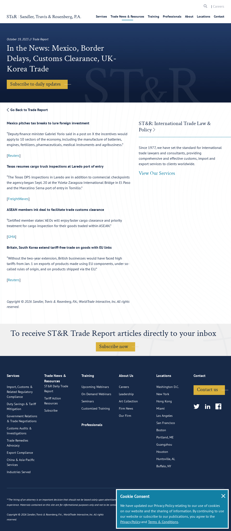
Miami (160, 426)
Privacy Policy (130, 522)
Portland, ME (165, 455)
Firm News (126, 426)
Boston (161, 448)
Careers (218, 6)
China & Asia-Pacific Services (21, 480)
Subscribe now (113, 346)
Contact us (207, 407)
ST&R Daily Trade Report (56, 411)
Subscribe (51, 433)
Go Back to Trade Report (27, 109)
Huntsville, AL (165, 477)
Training (153, 16)
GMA (11, 236)
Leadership (126, 412)
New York (162, 412)
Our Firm (125, 433)
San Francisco (165, 441)
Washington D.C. (167, 405)
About (189, 16)
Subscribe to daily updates (35, 84)
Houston (162, 469)
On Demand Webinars (96, 412)
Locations (203, 16)
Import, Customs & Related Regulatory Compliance (19, 410)
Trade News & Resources (127, 16)
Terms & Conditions (163, 522)
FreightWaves (18, 198)
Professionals (172, 16)
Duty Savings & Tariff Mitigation (21, 424)
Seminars (87, 419)
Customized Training (95, 426)
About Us (126, 395)
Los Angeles (164, 433)
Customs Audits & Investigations (19, 448)
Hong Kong (164, 419)
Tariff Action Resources (52, 423)
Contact (219, 16)
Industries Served (19, 490)
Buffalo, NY (163, 484)
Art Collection (128, 419)
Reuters (13, 155)
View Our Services (157, 173)
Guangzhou (164, 462)
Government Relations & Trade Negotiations (22, 436)
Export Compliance (20, 470)
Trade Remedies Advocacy (17, 460)
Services (101, 16)
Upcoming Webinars (95, 405)
